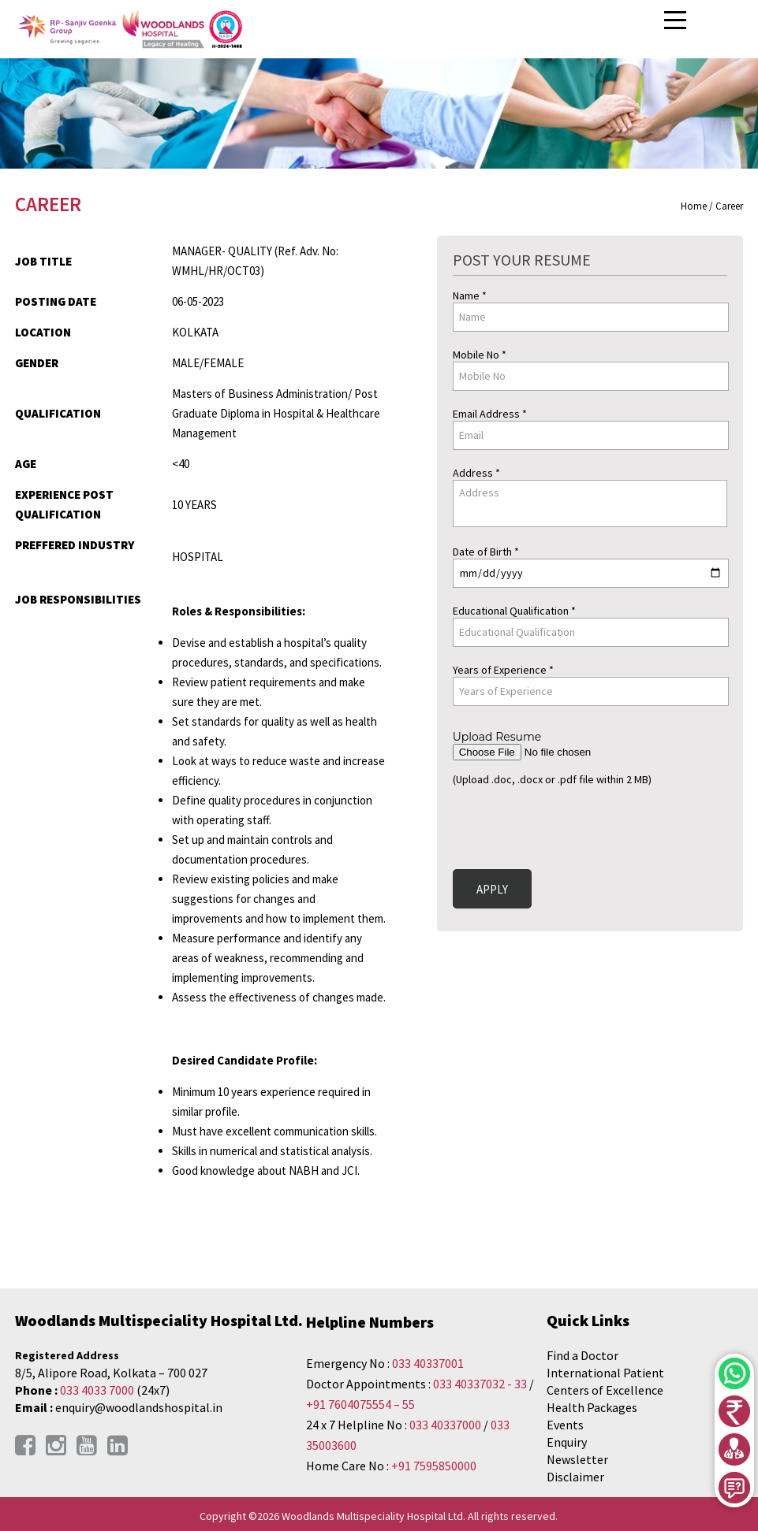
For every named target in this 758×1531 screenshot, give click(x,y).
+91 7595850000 (433, 1465)
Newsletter (577, 1459)
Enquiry (567, 1442)
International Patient (605, 1373)
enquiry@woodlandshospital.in (138, 1407)
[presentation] (573, 825)
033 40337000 (446, 1425)
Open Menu (677, 21)
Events (565, 1425)
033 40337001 (428, 1363)
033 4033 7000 (97, 1390)
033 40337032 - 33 (480, 1384)
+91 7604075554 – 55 (360, 1404)
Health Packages (592, 1407)
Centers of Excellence (605, 1390)
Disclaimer (575, 1477)
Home (694, 206)
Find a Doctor (582, 1355)
